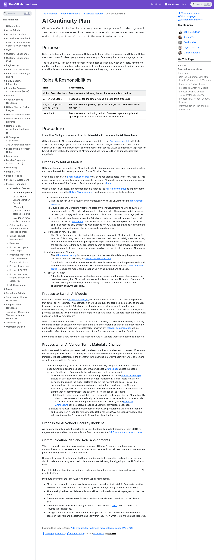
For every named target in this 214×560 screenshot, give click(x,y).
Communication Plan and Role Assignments (194, 107)
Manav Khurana (189, 53)
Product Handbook (70, 13)
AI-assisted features (93, 13)
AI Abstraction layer (131, 375)
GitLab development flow (98, 258)
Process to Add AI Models (192, 84)
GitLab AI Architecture (80, 192)
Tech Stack (77, 221)
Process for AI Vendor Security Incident (194, 100)
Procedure (183, 73)
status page (112, 368)
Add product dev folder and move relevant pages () (102, 528)
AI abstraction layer (78, 299)
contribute (98, 533)
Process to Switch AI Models (193, 87)
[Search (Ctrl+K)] (201, 4)
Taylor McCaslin (189, 48)
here (108, 183)
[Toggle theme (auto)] (184, 4)
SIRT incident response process (125, 432)
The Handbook (49, 13)
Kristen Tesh (187, 37)
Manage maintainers (190, 19)
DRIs (114, 505)
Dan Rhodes (187, 42)
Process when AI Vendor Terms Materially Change (191, 93)
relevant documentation (119, 328)
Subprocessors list (119, 141)
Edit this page (187, 16)
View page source (189, 13)
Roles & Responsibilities (190, 69)
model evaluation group (79, 176)
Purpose (182, 65)
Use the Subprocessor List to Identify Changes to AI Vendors (195, 79)
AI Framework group (116, 188)
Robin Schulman (189, 32)
